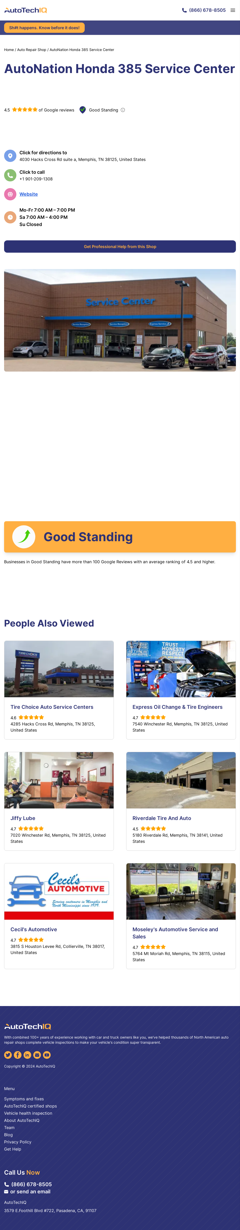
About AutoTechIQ (21, 1120)
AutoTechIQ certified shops (30, 1106)
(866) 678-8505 (204, 10)
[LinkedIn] (27, 1055)
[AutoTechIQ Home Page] (25, 10)
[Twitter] (8, 1055)
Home (9, 49)
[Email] (37, 1055)
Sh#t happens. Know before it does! (44, 27)
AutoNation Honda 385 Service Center (82, 49)
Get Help (12, 1149)
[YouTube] (47, 1055)
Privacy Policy (17, 1141)
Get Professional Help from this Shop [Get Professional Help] (120, 246)
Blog (8, 1134)
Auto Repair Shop (31, 49)
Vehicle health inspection (28, 1113)
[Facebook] (17, 1055)
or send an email (27, 1191)
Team (9, 1127)
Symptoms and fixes (24, 1098)
